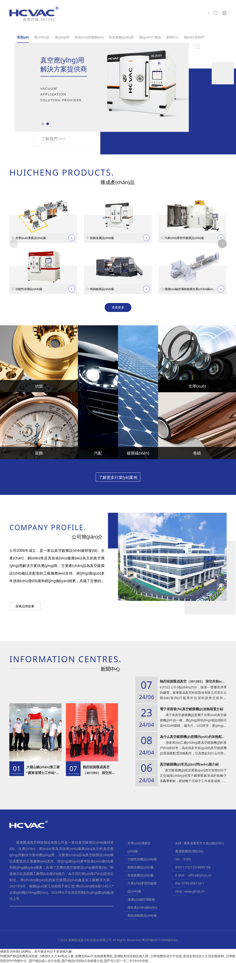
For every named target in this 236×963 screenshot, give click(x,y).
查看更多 (118, 307)
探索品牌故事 (25, 606)
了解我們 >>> (53, 138)
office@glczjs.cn (200, 875)
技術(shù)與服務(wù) (89, 37)
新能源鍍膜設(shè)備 (142, 915)
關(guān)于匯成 (150, 37)
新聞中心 (172, 37)
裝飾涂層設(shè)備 (140, 867)
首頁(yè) (23, 37)
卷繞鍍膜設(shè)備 (140, 875)
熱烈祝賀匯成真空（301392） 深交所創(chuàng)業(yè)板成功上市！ (100, 770)
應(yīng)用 (62, 37)
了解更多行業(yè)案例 (118, 477)
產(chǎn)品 (41, 37)
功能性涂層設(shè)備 (142, 859)
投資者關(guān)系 (121, 37)
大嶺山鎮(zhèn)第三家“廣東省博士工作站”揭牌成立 (43, 770)
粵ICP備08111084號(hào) (160, 940)
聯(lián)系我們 (194, 37)
